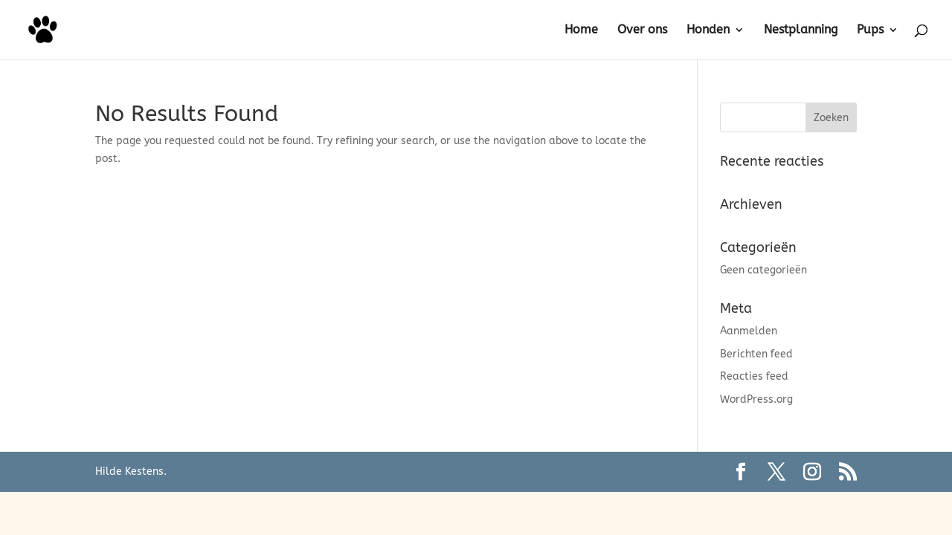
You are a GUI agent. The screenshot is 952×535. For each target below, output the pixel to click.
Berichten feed (756, 354)
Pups (870, 30)
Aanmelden (748, 331)
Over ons (642, 30)
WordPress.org (756, 399)
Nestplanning (800, 30)
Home (581, 30)
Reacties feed (754, 376)
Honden (708, 30)
